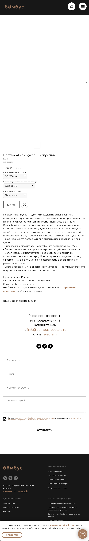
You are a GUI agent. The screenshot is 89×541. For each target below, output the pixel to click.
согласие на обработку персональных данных (35, 418)
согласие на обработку (60, 525)
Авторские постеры (56, 471)
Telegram (49, 334)
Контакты (7, 511)
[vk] (38, 346)
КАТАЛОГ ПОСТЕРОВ (57, 467)
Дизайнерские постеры (58, 484)
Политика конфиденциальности (61, 503)
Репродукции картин (57, 475)
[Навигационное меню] (83, 6)
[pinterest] (44, 346)
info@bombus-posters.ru (46, 330)
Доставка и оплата (11, 507)
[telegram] (50, 346)
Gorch (24, 491)
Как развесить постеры (57, 488)
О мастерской (9, 503)
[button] (71, 6)
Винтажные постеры (56, 480)
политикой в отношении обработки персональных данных (44, 419)
